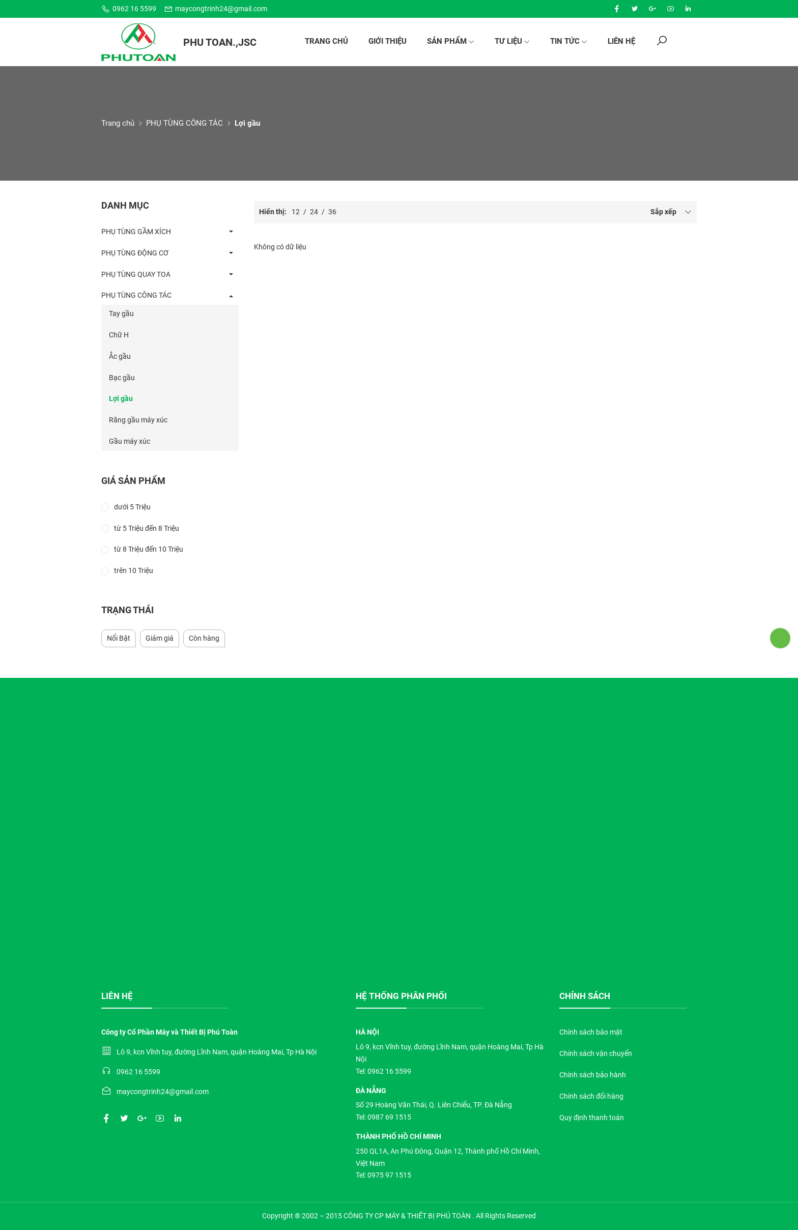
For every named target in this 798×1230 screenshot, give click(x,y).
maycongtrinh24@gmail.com (215, 9)
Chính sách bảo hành (592, 1075)
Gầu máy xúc (129, 441)
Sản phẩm (450, 41)
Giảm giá (160, 638)
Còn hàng (204, 638)
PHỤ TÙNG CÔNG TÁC (184, 123)
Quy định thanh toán (591, 1117)
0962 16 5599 (128, 9)
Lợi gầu (121, 398)
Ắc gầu (120, 356)
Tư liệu (512, 41)
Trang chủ (326, 41)
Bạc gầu (122, 378)
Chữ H (119, 335)
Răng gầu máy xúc (138, 420)
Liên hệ (621, 41)
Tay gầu (121, 313)
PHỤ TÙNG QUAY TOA (135, 274)
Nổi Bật (118, 638)
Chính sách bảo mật (590, 1032)
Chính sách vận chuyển (595, 1053)
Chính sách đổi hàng (591, 1096)
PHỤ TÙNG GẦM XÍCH (136, 231)
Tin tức (568, 41)
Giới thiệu (387, 41)
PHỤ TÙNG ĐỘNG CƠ (134, 253)
